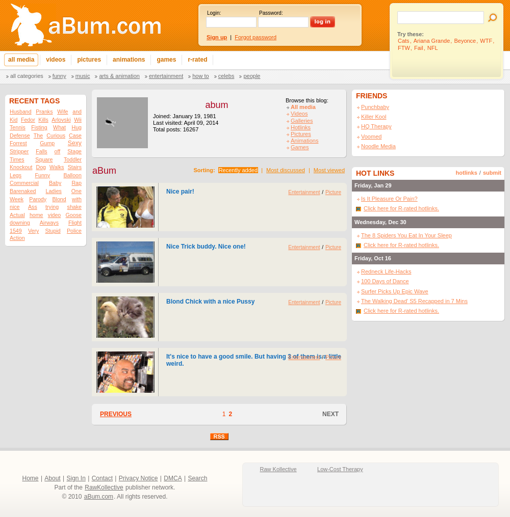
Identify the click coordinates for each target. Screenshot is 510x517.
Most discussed (285, 170)
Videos (299, 114)
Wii (78, 120)
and (77, 111)
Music (82, 76)
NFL (432, 48)
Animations (304, 141)
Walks (56, 167)
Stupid (53, 231)
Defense (20, 135)
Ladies (53, 191)
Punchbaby (375, 107)
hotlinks (466, 173)
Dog (41, 167)
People (251, 76)
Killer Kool (374, 117)
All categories (26, 76)
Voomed (371, 136)
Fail (418, 48)
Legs (15, 175)
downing (20, 223)
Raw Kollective (278, 469)
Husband (21, 111)
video (54, 215)
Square (44, 159)
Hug (76, 127)
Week (16, 199)
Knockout (21, 167)
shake (74, 207)
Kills (43, 120)
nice (15, 207)
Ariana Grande (432, 41)
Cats (404, 41)
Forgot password (255, 37)
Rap (76, 183)
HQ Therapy (376, 126)
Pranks (44, 111)
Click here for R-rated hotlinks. (401, 208)
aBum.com (98, 496)
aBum (104, 171)
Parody (37, 199)
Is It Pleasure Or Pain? (389, 199)
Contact (102, 478)
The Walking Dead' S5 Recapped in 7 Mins (414, 301)
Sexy (75, 143)
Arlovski (61, 120)
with (77, 199)
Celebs (226, 76)
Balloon (72, 175)
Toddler (73, 159)
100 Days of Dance (385, 281)
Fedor (28, 120)
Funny (59, 76)
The (38, 135)
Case (75, 135)
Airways (49, 223)
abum (216, 105)
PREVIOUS (116, 414)
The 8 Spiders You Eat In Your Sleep (406, 235)
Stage (74, 151)
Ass (32, 207)
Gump (47, 143)
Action (17, 238)
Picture (333, 192)
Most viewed (329, 170)
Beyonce (465, 41)
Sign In (76, 478)
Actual (17, 215)
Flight (75, 223)
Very (33, 231)
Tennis (18, 127)
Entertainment (166, 76)
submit (492, 173)
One (76, 191)
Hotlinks (301, 127)
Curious (55, 135)
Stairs (75, 167)
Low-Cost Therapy (340, 469)
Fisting (39, 127)
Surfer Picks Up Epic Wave (394, 291)
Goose (74, 215)
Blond (59, 199)
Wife (62, 111)
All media (303, 107)
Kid (13, 120)
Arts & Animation (119, 76)
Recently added (238, 170)
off (58, 151)
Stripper (19, 151)
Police (74, 231)
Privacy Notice (138, 478)
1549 (16, 231)
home (36, 215)
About (52, 478)
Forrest (18, 143)
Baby (55, 183)
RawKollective (104, 487)
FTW (404, 48)
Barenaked (23, 191)
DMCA (173, 478)
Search (197, 478)
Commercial (24, 183)
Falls (41, 151)
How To (200, 76)
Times (17, 159)
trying (52, 207)
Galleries (302, 121)
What (59, 127)
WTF (486, 41)
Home (30, 478)
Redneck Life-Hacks (386, 271)
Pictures (301, 134)
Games (300, 147)
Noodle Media (378, 146)
